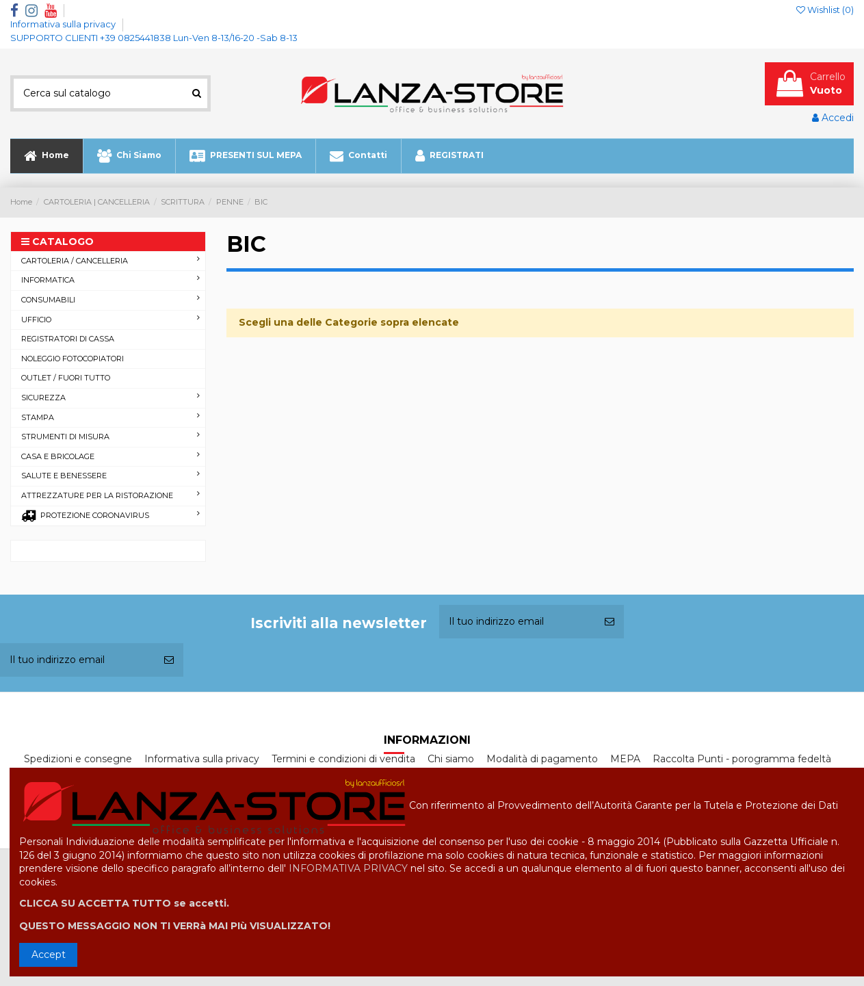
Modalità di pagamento (542, 759)
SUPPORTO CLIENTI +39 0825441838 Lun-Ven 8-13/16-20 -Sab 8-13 (154, 37)
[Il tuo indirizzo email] (517, 621)
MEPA (625, 759)
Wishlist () (825, 9)
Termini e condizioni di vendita (343, 759)
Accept (48, 954)
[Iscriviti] (609, 621)
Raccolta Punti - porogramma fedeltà (742, 759)
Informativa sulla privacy (64, 23)
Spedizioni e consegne (78, 759)
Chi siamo (451, 759)
